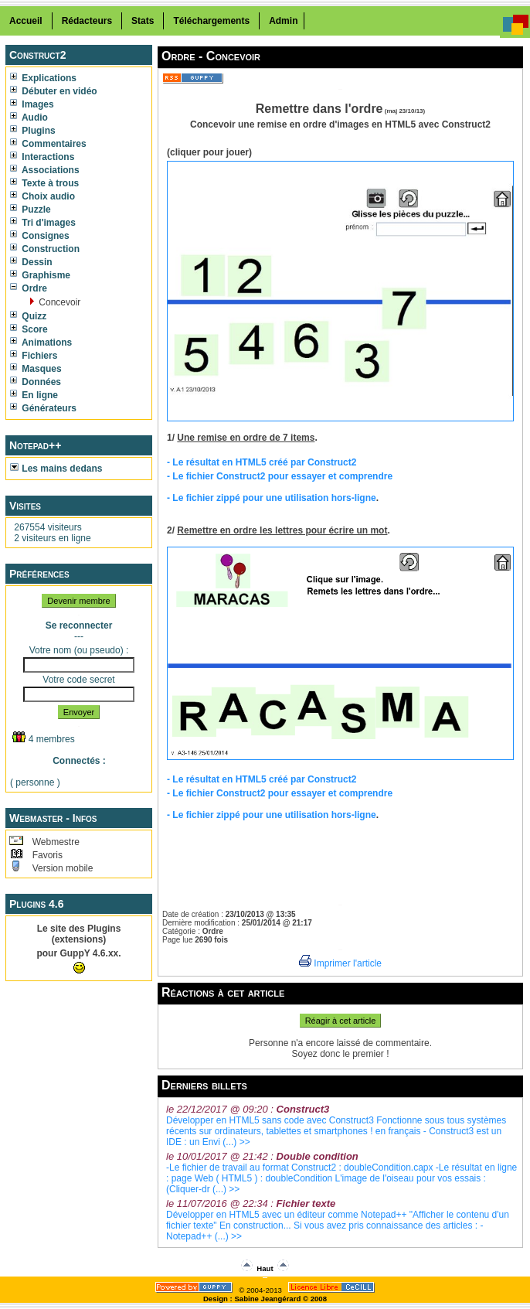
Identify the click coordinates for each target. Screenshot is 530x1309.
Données (35, 382)
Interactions (42, 157)
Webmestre (54, 842)
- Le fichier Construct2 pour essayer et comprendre (279, 476)
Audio (29, 117)
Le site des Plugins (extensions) (79, 934)
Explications (43, 78)
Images (32, 104)
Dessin (31, 262)
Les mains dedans (56, 468)
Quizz (28, 316)
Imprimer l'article (340, 963)
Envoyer (78, 712)
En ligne (34, 395)
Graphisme (40, 275)
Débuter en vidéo (53, 91)
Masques (36, 368)
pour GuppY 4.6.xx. (78, 953)
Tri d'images (43, 222)
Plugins (33, 130)
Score (29, 329)
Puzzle (30, 209)
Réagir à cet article (340, 1020)
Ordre (28, 288)
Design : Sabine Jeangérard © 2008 (265, 1298)
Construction (45, 249)
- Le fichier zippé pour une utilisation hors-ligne (271, 498)
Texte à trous (44, 183)
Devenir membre (78, 600)
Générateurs (43, 408)
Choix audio (42, 196)
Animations (41, 342)
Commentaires (48, 143)
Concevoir (58, 302)
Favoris (46, 855)
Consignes (40, 235)
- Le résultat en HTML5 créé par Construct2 (261, 462)
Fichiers (33, 355)
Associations (45, 170)
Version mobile (61, 868)
